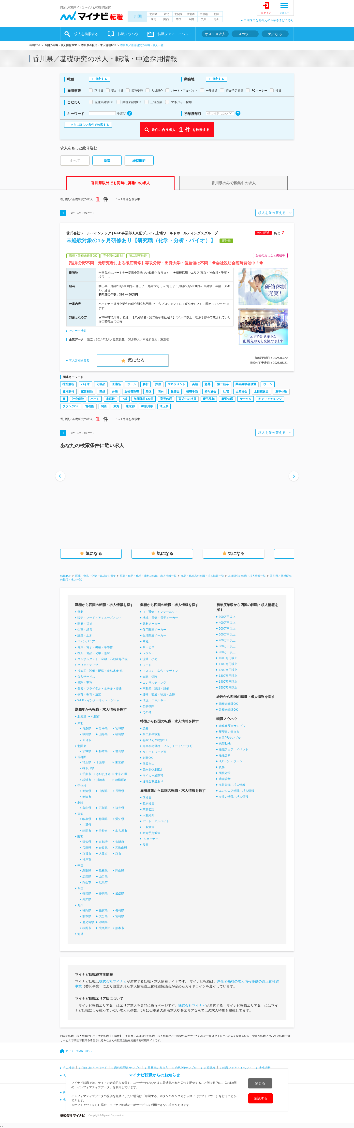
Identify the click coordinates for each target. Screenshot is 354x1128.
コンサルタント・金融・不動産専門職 (102, 659)
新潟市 (86, 797)
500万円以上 (227, 628)
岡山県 (119, 870)
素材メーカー (151, 623)
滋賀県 (86, 842)
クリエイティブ (87, 665)
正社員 (147, 797)
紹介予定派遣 (151, 833)
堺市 (118, 853)
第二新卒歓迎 (151, 734)
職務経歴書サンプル (232, 726)
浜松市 (103, 830)
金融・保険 (150, 676)
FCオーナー (150, 839)
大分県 (103, 916)
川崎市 (100, 780)
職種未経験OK (228, 703)
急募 (207, 384)
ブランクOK (70, 406)
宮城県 (119, 728)
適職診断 (225, 779)
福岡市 (86, 928)
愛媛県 (119, 893)
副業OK (148, 758)
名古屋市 (121, 830)
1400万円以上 (228, 681)
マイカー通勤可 (153, 775)
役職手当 (192, 391)
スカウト (245, 34)
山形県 (103, 734)
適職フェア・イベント (233, 749)
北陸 (216, 14)
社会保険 (78, 399)
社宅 (226, 391)
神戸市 (86, 859)
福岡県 (86, 910)
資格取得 (68, 391)
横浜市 (86, 780)
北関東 (179, 14)
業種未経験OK (228, 709)
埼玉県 (164, 406)
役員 (145, 844)
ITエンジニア (86, 641)
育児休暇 (166, 399)
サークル (245, 399)
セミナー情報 (78, 331)
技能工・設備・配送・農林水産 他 (99, 671)
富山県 (86, 808)
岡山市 (86, 882)
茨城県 (86, 751)
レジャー (148, 653)
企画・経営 (84, 629)
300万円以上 (227, 617)
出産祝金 (241, 391)
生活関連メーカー (154, 635)
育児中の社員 (187, 399)
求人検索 (68, 1068)
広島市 (103, 882)
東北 (166, 14)
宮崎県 (119, 916)
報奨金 (175, 391)
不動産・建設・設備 (156, 688)
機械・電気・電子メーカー (160, 618)
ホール (131, 384)
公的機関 (148, 706)
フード (147, 665)
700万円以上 (227, 640)
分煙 (115, 391)
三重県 (86, 825)
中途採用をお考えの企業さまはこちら (269, 20)
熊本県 (86, 916)
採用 (158, 384)
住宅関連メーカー (154, 629)
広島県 (86, 876)
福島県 (119, 734)
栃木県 (103, 751)
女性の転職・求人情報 (233, 796)
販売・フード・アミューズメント (99, 618)
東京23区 (121, 774)
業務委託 (148, 809)
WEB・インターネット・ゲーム (98, 700)
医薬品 (116, 384)
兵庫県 (86, 847)
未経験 (110, 399)
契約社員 (148, 803)
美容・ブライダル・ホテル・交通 (99, 688)
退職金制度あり (153, 781)
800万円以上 (227, 646)
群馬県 (119, 751)
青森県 (86, 728)
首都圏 (191, 14)
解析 (145, 384)
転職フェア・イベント (175, 34)
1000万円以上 (228, 658)
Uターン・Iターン (230, 761)
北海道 (153, 14)
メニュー (284, 13)
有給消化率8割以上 (155, 740)
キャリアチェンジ (270, 399)
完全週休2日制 (152, 769)
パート (94, 399)
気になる (275, 34)
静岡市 (86, 830)
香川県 (103, 893)
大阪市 (103, 853)
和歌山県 (121, 847)
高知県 (86, 899)
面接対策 (225, 773)
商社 (145, 641)
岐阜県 (86, 819)
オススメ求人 (215, 34)
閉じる (260, 1083)
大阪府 (119, 842)
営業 (80, 612)
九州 (203, 19)
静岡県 (103, 819)
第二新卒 (223, 384)
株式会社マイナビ (113, 981)
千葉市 (86, 774)
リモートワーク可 (154, 752)
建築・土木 (84, 635)
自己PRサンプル (230, 737)
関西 (166, 19)
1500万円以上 (228, 687)
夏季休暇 (281, 391)
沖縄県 (103, 922)
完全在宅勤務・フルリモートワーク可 (168, 746)
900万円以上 (227, 652)
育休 (161, 391)
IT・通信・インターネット (160, 612)
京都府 (103, 842)
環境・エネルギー (154, 700)
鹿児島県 (88, 922)
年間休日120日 (143, 399)
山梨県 (103, 791)
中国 (178, 19)
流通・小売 (150, 659)
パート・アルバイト (156, 821)
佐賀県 (103, 910)
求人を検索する (86, 34)
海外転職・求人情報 (232, 785)
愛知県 (119, 819)
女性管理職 (131, 391)
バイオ (85, 384)
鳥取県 (86, 870)
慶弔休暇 (227, 399)
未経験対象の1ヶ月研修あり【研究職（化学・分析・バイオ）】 (141, 240)
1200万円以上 (228, 670)
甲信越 (204, 14)
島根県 (103, 870)
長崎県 (119, 910)
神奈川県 (147, 406)
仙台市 (86, 740)
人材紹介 (148, 815)
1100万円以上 (228, 664)
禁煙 (102, 391)
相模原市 (121, 780)
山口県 (103, 876)
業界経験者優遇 (246, 384)
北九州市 (105, 928)
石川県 (103, 808)
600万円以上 (227, 634)
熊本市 (119, 928)
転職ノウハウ (128, 34)
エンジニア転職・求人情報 (236, 790)
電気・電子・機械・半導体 (95, 647)
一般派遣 (148, 827)
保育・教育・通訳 (89, 694)
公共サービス (86, 676)
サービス (148, 647)
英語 (195, 384)
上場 (124, 399)
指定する (101, 79)
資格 (222, 767)
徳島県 (86, 893)
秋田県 (86, 734)
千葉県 (100, 762)
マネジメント (176, 384)
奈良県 (103, 847)
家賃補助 (87, 391)
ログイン (266, 13)
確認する (260, 1098)
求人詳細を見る (79, 360)
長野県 (119, 791)
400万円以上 (227, 622)
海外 (216, 19)
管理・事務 (84, 682)
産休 (148, 391)
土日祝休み (261, 391)
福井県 (119, 808)
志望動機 (225, 743)
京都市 (86, 853)
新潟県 (86, 791)
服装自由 (148, 763)
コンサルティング (154, 682)
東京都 (130, 406)
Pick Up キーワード (94, 1068)
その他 (147, 712)
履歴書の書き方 (229, 731)
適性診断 (225, 755)
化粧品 (100, 384)
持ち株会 (210, 391)
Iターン (267, 384)
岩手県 (103, 728)
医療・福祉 (84, 623)
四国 (137, 16)
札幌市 (95, 716)
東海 (153, 19)
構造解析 (68, 384)
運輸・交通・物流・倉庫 (159, 694)
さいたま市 (103, 774)
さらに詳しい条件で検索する (90, 125)
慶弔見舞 (209, 399)
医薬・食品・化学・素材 (93, 653)
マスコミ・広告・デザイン (160, 671)
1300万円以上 (228, 675)
